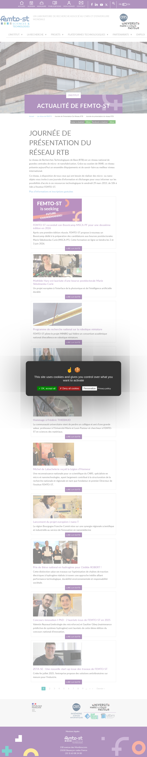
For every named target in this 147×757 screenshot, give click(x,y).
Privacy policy (104, 388)
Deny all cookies (69, 388)
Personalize (90, 388)
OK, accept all (47, 388)
